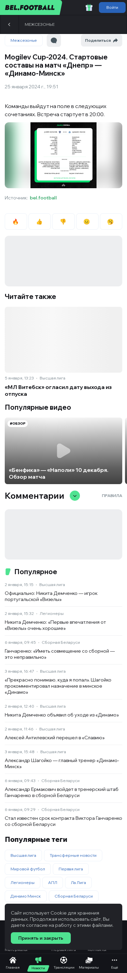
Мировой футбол (27, 868)
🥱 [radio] (111, 221)
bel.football (43, 198)
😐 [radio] (87, 221)
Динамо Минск (25, 896)
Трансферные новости (73, 855)
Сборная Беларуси (61, 642)
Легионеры (52, 613)
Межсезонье (40, 24)
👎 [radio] (63, 221)
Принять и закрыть (40, 938)
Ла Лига (78, 882)
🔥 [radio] (16, 221)
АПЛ (52, 882)
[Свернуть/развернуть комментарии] (75, 496)
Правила (112, 495)
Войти (112, 7)
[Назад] (9, 24)
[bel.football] (31, 7)
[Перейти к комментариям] (54, 40)
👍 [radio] (40, 221)
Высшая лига (52, 378)
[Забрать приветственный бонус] (89, 7)
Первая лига (71, 868)
